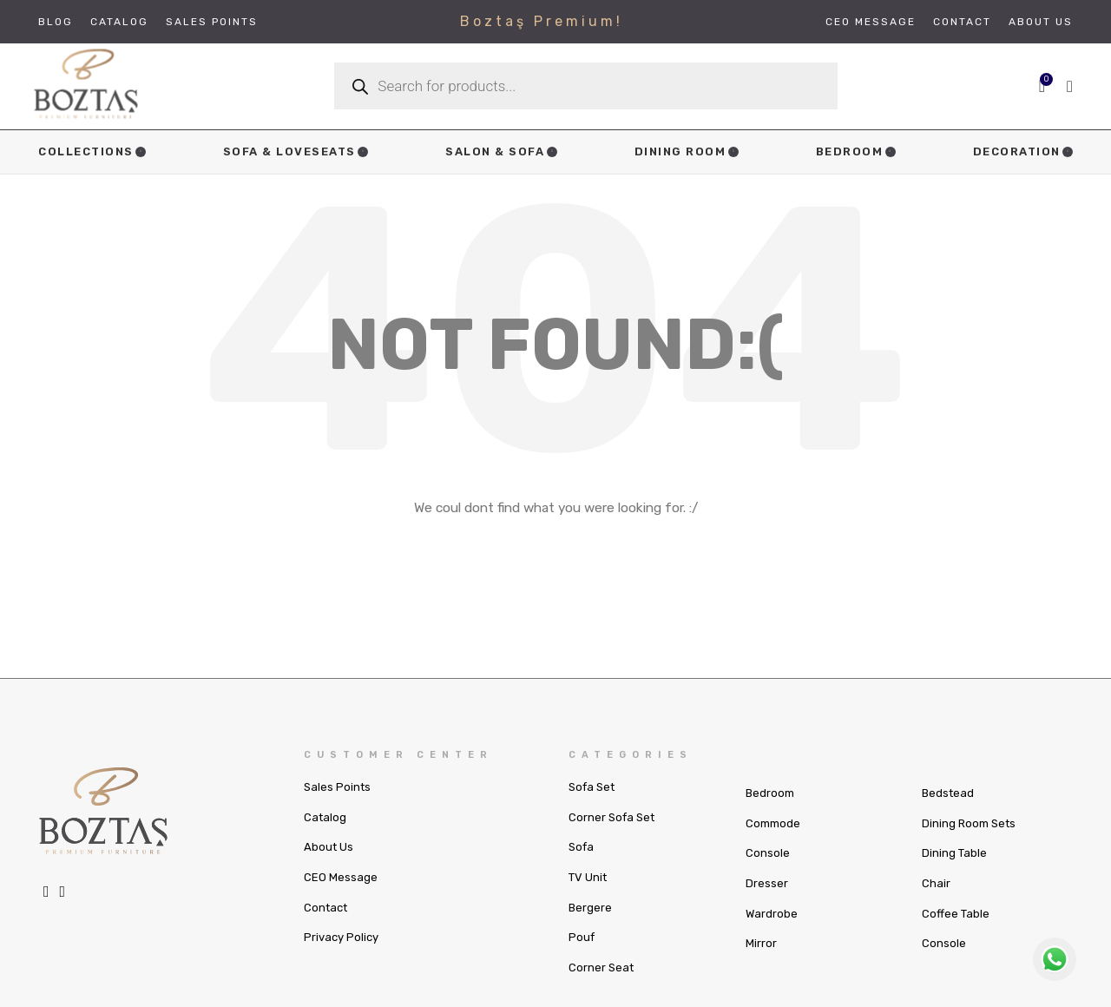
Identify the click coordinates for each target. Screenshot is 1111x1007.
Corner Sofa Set (611, 835)
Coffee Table (955, 931)
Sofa (581, 865)
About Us (328, 865)
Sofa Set (592, 805)
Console (768, 872)
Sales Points (337, 805)
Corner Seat (601, 985)
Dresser (767, 901)
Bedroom (770, 811)
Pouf (582, 955)
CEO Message (341, 895)
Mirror (761, 961)
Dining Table (954, 872)
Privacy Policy (341, 955)
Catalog (325, 835)
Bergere (590, 925)
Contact (325, 925)
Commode (773, 841)
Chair (936, 901)
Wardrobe (772, 931)
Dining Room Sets (969, 841)
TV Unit (588, 895)
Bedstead (948, 811)
